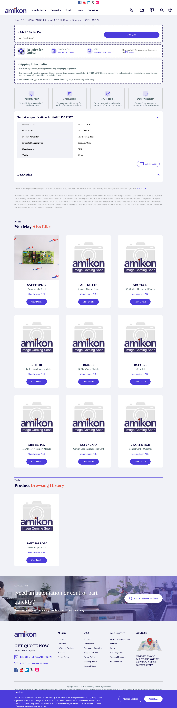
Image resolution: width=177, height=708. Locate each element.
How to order (89, 644)
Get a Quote (131, 35)
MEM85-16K (36, 444)
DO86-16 (88, 364)
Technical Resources (118, 657)
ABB (52, 20)
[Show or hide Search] (162, 10)
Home (17, 20)
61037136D (140, 284)
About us (61, 653)
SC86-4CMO (88, 444)
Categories (56, 10)
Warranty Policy (90, 661)
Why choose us (116, 661)
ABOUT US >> (142, 188)
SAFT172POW (36, 284)
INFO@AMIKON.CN (41, 657)
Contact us (93, 10)
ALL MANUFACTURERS (35, 20)
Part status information (93, 648)
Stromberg (76, 20)
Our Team (62, 639)
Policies (87, 639)
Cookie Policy (63, 657)
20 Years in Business (66, 648)
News (80, 10)
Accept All (153, 699)
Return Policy (89, 657)
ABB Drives (63, 20)
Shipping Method (91, 653)
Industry (113, 644)
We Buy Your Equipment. (120, 639)
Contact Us (62, 644)
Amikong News (116, 653)
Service (69, 10)
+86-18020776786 (40, 663)
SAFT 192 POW (36, 543)
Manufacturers (38, 10)
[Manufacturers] (170, 10)
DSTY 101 (140, 364)
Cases (112, 648)
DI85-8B (36, 364)
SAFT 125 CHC (88, 284)
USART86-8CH (140, 444)
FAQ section (129, 52)
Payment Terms (90, 666)
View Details (36, 302)
